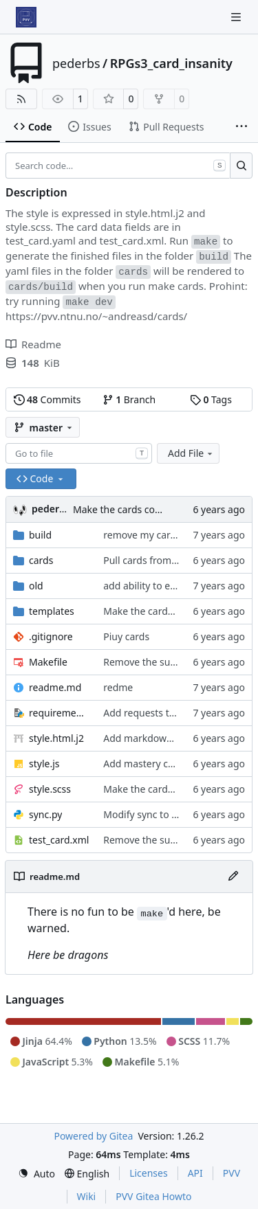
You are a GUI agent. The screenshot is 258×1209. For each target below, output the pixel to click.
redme (118, 687)
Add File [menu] (191, 453)
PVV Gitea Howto (153, 1196)
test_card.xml (59, 839)
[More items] (241, 127)
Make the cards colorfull (127, 509)
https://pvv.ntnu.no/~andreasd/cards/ (96, 316)
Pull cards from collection (160, 560)
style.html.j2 (56, 738)
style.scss (50, 788)
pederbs (76, 63)
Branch (129, 399)
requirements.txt (59, 712)
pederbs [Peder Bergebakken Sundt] (51, 508)
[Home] (26, 17)
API (195, 1172)
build (40, 534)
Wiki (86, 1196)
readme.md (55, 687)
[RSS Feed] (21, 99)
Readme (33, 344)
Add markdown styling (154, 738)
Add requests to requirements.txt (178, 712)
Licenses (148, 1172)
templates (51, 611)
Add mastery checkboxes (159, 763)
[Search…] (241, 165)
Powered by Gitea (93, 1135)
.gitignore (51, 636)
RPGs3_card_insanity (171, 63)
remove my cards (142, 534)
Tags (211, 399)
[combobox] (79, 453)
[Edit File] (233, 876)
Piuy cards (126, 636)
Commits (47, 399)
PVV (231, 1172)
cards (41, 560)
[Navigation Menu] (237, 16)
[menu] (36, 1173)
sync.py (45, 814)
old (36, 585)
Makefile (48, 661)
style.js (44, 763)
